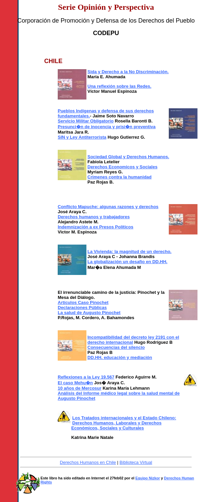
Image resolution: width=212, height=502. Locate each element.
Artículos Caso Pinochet (83, 302)
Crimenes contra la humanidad (119, 176)
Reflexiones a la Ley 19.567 (86, 377)
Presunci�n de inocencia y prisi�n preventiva (107, 126)
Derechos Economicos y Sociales (122, 166)
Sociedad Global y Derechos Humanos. (128, 156)
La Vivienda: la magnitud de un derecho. (129, 251)
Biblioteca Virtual (136, 462)
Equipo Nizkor (147, 478)
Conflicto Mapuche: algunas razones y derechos (108, 206)
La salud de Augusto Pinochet (89, 312)
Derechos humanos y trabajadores (94, 216)
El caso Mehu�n (75, 382)
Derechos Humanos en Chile (88, 462)
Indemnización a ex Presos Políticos (95, 226)
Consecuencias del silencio (116, 347)
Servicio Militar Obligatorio (85, 120)
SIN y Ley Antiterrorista (82, 137)
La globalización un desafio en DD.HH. (127, 261)
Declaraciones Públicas (82, 307)
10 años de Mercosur (79, 388)
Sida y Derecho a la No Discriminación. (128, 71)
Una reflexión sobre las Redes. (119, 86)
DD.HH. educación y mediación (119, 357)
